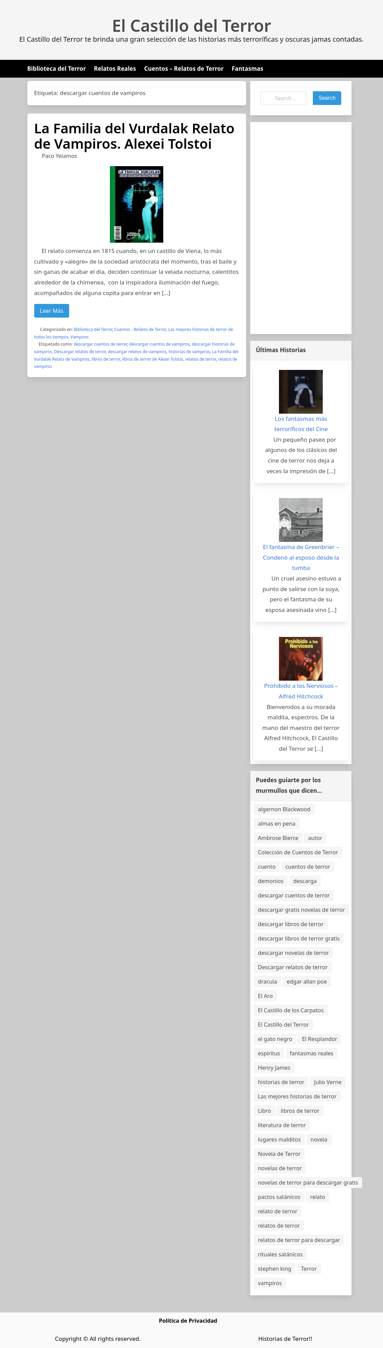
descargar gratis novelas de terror (301, 909)
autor (315, 838)
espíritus (269, 1053)
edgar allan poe (307, 981)
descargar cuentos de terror (100, 344)
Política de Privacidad (188, 1320)
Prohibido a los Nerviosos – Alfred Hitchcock (301, 691)
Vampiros (80, 337)
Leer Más (51, 311)
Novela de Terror (279, 1154)
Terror (309, 1268)
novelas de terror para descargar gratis (308, 1182)
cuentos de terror (307, 866)
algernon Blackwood (284, 809)
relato (317, 1197)
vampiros (270, 1283)
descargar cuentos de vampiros (159, 344)
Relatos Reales (115, 68)
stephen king (274, 1268)
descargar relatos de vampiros (137, 352)
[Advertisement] (301, 228)
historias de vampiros (189, 352)
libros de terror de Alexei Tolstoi (152, 359)
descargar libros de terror (290, 924)
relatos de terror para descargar (299, 1240)
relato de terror (277, 1211)
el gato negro (275, 1039)
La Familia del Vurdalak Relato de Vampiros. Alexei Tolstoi (134, 136)
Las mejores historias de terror (297, 1096)
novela (319, 1139)
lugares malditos (279, 1139)
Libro (264, 1111)
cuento (267, 866)
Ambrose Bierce (278, 838)
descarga (305, 881)
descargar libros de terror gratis (299, 938)
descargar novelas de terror (293, 953)
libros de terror (106, 359)
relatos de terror (200, 359)
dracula (267, 981)
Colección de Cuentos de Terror (298, 852)
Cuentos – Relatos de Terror (184, 68)
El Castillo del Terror (191, 25)
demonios (270, 881)
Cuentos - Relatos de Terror (140, 329)
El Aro (265, 996)
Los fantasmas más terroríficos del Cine (301, 424)
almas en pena (276, 823)
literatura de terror (282, 1125)
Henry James (274, 1067)
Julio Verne (328, 1082)
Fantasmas (247, 68)
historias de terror (281, 1082)
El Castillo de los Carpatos (290, 1010)
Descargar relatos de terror (80, 352)
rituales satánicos (280, 1254)
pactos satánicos (279, 1197)
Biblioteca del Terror (56, 68)
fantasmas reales (312, 1053)
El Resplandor (319, 1039)
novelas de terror (280, 1168)
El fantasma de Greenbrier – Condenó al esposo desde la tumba (301, 557)
